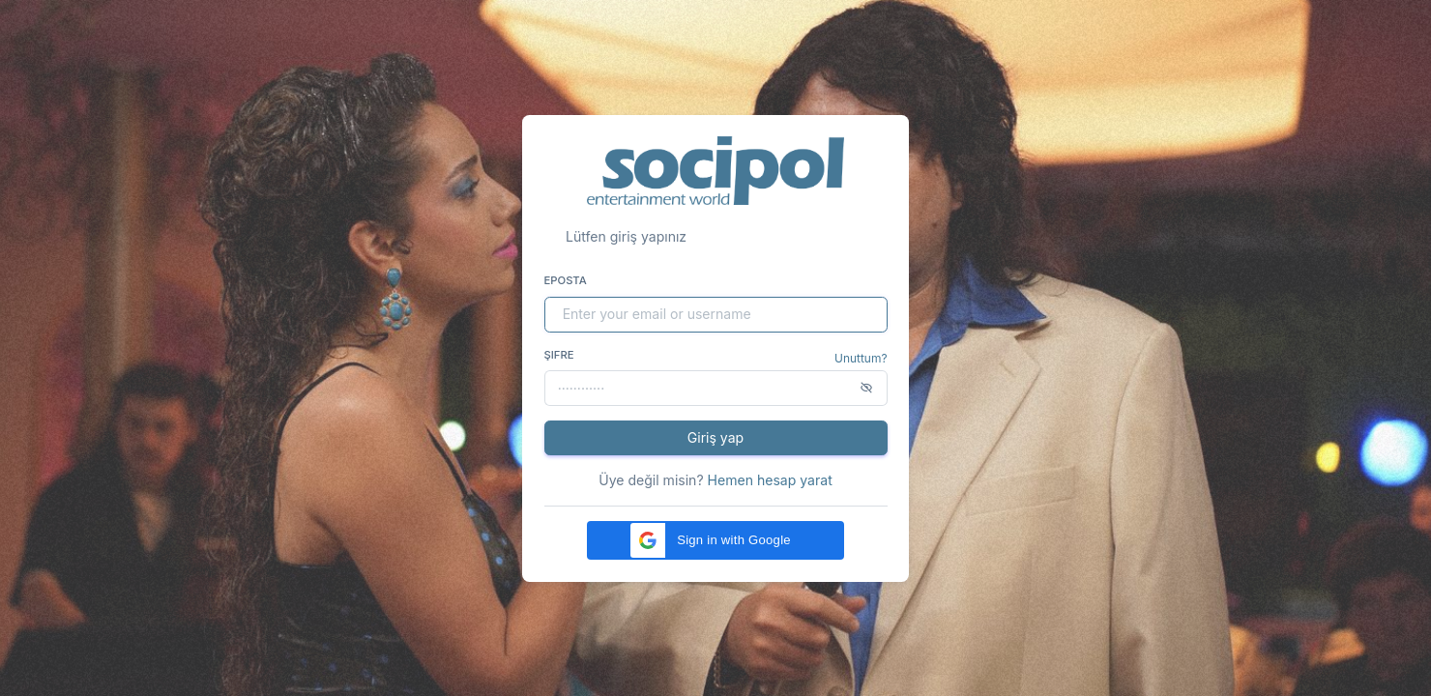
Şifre (559, 355)
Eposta (565, 280)
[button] (715, 540)
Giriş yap (715, 437)
